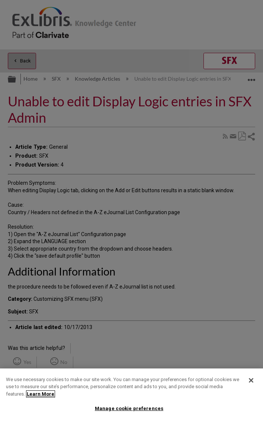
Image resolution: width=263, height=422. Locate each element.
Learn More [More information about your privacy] (40, 394)
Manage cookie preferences (129, 408)
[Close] (251, 380)
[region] (131, 395)
